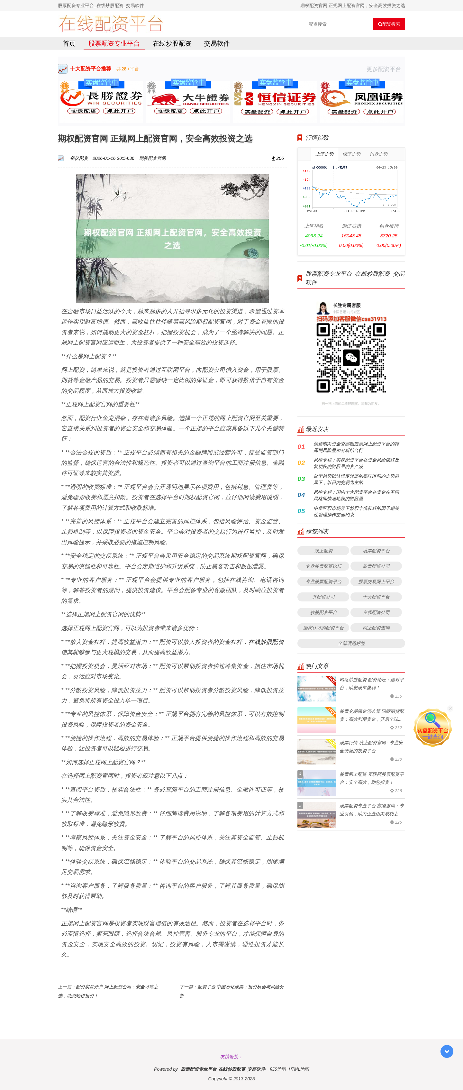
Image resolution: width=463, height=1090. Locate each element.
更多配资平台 (386, 69)
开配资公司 (323, 597)
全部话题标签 (351, 643)
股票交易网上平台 (376, 581)
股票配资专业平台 (114, 43)
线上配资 (323, 550)
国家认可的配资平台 (323, 628)
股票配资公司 (376, 566)
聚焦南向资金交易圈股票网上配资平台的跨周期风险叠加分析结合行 (356, 447)
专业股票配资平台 (323, 581)
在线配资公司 (376, 612)
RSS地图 (278, 1069)
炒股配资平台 (323, 612)
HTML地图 (299, 1069)
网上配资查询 (376, 628)
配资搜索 (389, 24)
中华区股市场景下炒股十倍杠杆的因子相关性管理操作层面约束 (356, 511)
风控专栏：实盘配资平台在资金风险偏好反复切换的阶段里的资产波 (356, 463)
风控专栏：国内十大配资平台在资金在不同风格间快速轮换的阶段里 (356, 495)
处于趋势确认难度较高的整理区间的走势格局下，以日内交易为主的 (356, 479)
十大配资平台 (376, 597)
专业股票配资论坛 (323, 566)
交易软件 (217, 43)
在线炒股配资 (172, 43)
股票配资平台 (376, 550)
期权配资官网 (152, 158)
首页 (69, 43)
